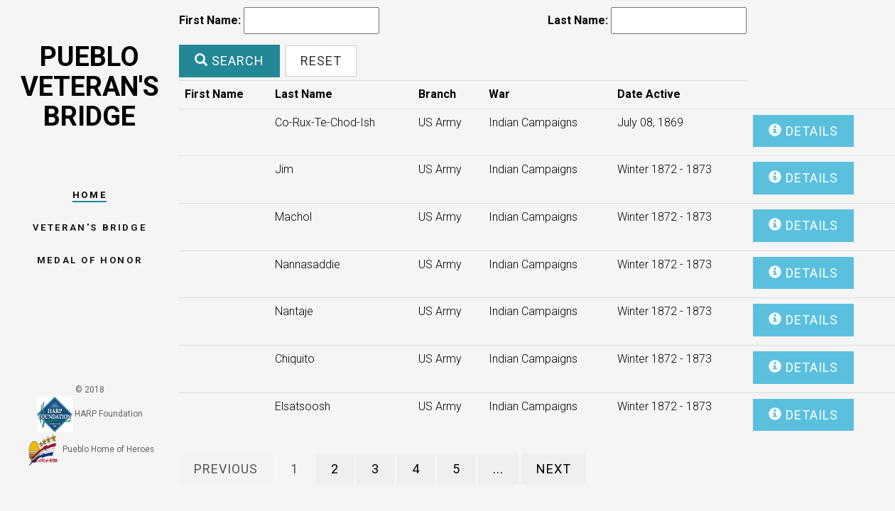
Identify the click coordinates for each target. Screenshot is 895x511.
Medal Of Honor (89, 260)
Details (803, 130)
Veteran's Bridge (90, 227)
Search (229, 60)
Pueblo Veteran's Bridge (90, 86)
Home (89, 194)
